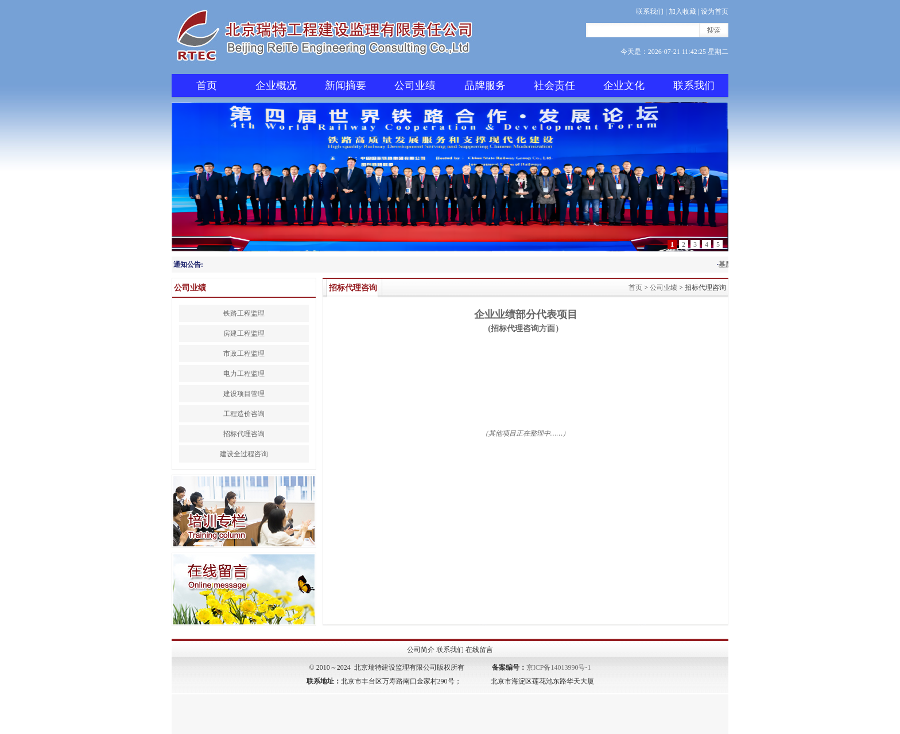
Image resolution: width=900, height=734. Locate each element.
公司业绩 (415, 85)
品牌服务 (485, 85)
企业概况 (276, 85)
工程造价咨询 (244, 414)
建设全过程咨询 (244, 454)
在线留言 (479, 650)
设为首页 (714, 11)
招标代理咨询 (244, 434)
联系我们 (650, 11)
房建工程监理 (244, 333)
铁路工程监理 (244, 313)
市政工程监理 (244, 353)
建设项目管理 (244, 394)
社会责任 (554, 85)
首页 (206, 85)
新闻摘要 (345, 85)
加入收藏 (682, 11)
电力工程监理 (244, 374)
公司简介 (421, 650)
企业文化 (624, 85)
